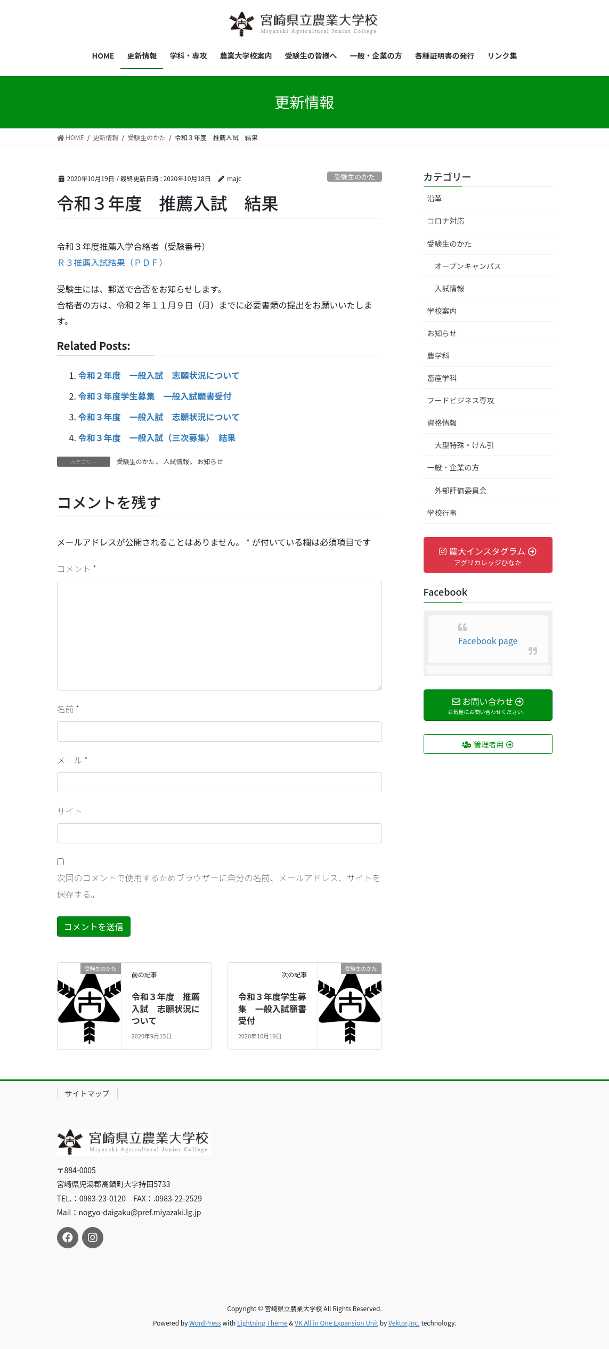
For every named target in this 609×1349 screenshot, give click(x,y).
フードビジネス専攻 (460, 400)
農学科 (438, 355)
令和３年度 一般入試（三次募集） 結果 (157, 437)
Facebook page (488, 640)
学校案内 (442, 310)
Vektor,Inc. (404, 1322)
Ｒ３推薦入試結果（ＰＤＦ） (112, 262)
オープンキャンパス (468, 266)
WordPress (205, 1322)
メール (72, 759)
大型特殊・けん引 (464, 445)
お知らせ (210, 461)
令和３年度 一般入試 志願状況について (159, 416)
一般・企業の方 (453, 467)
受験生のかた (354, 177)
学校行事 (442, 512)
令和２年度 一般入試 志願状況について (159, 375)
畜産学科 (442, 377)
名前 (68, 708)
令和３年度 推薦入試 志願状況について (166, 1008)
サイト (70, 810)
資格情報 (442, 422)
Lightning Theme (262, 1322)
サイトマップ (87, 1093)
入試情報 (176, 461)
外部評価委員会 (461, 490)
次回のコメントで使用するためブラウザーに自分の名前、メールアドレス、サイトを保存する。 (219, 885)
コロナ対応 (446, 220)
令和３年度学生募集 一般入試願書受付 (155, 395)
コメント (76, 568)
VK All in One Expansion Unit (336, 1322)
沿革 (434, 198)
